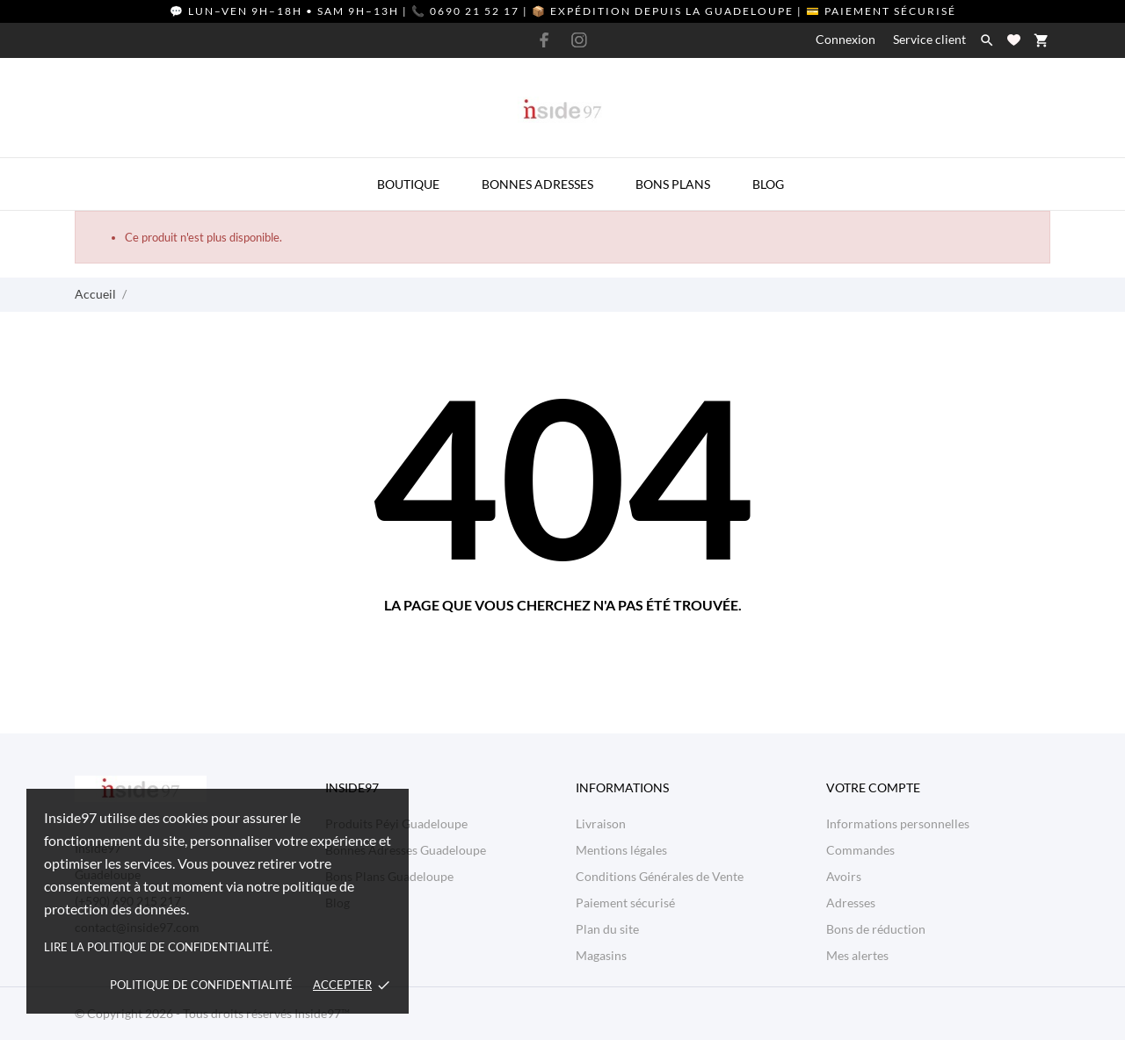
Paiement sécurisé (625, 902)
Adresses (850, 902)
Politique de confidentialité (201, 985)
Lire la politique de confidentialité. (158, 947)
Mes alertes (857, 955)
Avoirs (843, 876)
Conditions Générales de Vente (660, 876)
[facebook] (545, 39)
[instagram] (579, 39)
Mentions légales (621, 849)
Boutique (408, 184)
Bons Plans (672, 184)
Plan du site (607, 928)
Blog (768, 184)
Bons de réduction (875, 928)
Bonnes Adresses (537, 184)
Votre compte (873, 787)
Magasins (601, 955)
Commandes (860, 849)
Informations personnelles (897, 823)
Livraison (601, 823)
